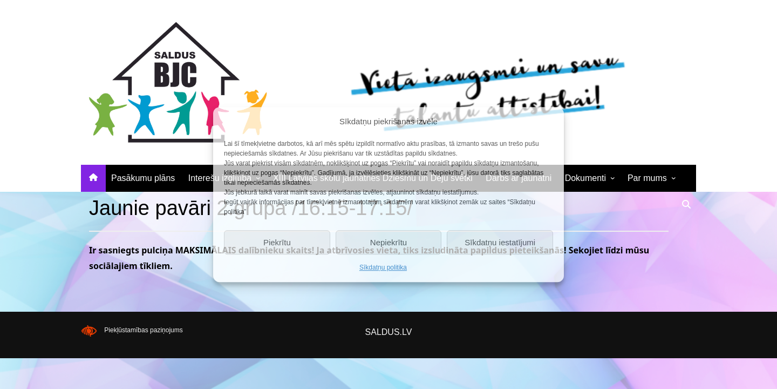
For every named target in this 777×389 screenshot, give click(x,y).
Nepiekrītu (388, 242)
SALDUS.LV (388, 332)
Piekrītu (277, 242)
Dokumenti (585, 178)
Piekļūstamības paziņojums (143, 330)
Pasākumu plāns (143, 178)
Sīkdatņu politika (383, 267)
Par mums (647, 178)
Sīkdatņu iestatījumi (500, 242)
